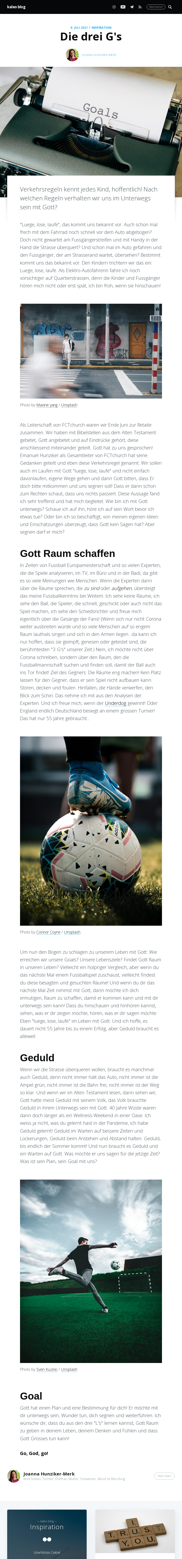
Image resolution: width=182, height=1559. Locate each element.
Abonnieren (156, 7)
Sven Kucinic (46, 1369)
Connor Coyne (48, 932)
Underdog (115, 703)
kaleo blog (16, 6)
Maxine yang (46, 404)
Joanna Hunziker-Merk (99, 55)
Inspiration (101, 27)
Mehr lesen (164, 1476)
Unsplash (69, 404)
